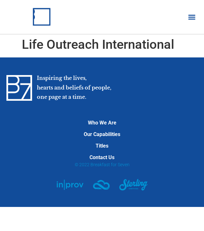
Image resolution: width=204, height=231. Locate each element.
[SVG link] (70, 185)
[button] (192, 17)
